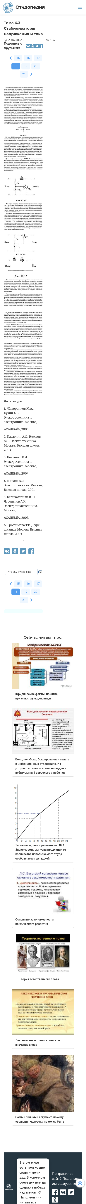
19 (25, 66)
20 (35, 66)
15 (18, 58)
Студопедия (24, 7)
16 (28, 58)
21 (24, 74)
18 (15, 66)
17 (38, 58)
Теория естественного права (39, 979)
